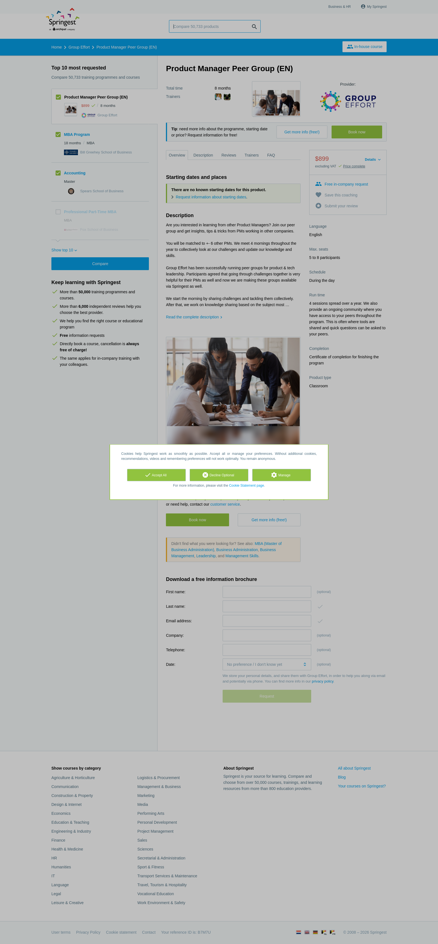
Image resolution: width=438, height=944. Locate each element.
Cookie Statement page (246, 485)
